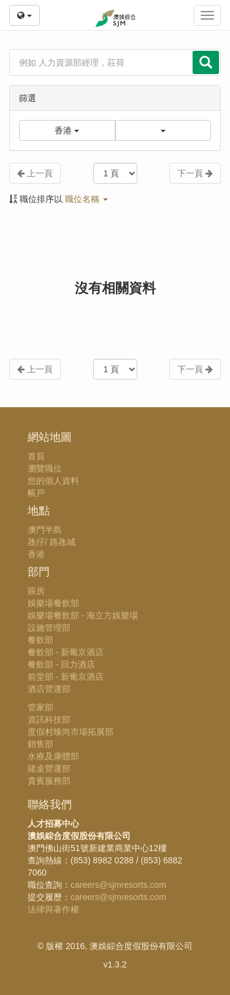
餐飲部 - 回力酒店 (61, 664)
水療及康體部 (53, 756)
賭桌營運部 (49, 768)
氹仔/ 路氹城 (51, 542)
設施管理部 (49, 628)
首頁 (36, 456)
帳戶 (36, 493)
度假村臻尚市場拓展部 (70, 732)
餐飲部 (40, 640)
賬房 (36, 591)
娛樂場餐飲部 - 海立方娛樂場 (83, 615)
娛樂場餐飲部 (53, 603)
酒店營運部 (49, 689)
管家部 (40, 707)
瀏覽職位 (45, 468)
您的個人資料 (53, 481)
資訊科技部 (49, 719)
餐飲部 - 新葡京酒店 (66, 652)
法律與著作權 (53, 909)
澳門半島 (45, 530)
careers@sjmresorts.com (118, 885)
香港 (36, 554)
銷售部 (40, 744)
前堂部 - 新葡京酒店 (66, 676)
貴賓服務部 (49, 781)
